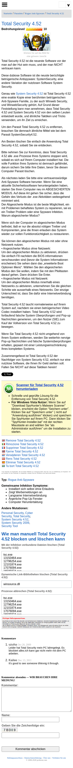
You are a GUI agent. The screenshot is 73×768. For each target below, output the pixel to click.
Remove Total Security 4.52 (23, 440)
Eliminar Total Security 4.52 (23, 462)
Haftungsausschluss (15, 763)
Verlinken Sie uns (59, 763)
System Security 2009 (15, 522)
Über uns (46, 763)
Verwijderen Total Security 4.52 (25, 455)
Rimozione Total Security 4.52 (25, 444)
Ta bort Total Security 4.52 (22, 466)
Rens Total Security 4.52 (21, 458)
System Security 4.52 (29, 93)
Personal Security (12, 512)
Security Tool (9, 526)
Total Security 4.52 (55, 13)
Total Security (21, 516)
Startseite (8, 13)
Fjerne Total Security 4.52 (22, 451)
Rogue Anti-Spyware (34, 13)
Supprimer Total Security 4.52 (24, 447)
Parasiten (18, 13)
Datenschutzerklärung (32, 763)
